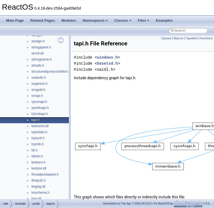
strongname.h (41, 59)
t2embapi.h (39, 114)
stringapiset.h (41, 47)
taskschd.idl (40, 126)
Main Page (15, 20)
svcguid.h (38, 90)
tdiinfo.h (37, 156)
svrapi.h (37, 96)
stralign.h (38, 41)
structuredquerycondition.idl (51, 71)
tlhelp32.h (38, 180)
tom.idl (36, 199)
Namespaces (95, 20)
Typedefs (192, 38)
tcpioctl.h (37, 138)
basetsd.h (107, 63)
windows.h (107, 57)
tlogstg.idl (38, 186)
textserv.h (38, 162)
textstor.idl (38, 168)
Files (144, 20)
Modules (68, 20)
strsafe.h (37, 65)
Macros (178, 38)
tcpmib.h (37, 144)
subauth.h (38, 78)
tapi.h (35, 120)
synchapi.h (39, 102)
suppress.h (39, 84)
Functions (206, 38)
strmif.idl (37, 53)
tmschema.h (40, 193)
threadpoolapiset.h (45, 174)
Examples (164, 20)
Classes (122, 20)
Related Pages (42, 20)
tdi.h (34, 150)
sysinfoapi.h (40, 108)
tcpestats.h (39, 132)
